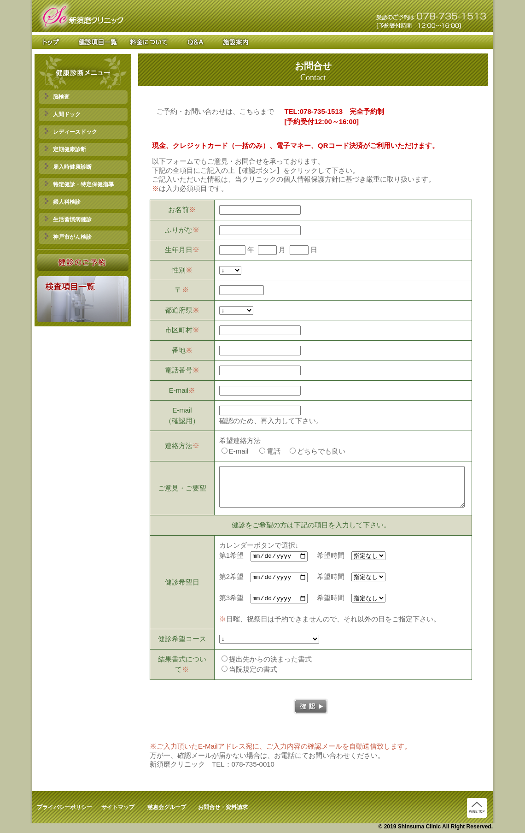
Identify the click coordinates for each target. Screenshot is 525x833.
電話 (269, 451)
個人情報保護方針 (310, 179)
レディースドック (71, 131)
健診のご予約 (83, 262)
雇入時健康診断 (68, 166)
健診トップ (54, 41)
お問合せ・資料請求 (223, 808)
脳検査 (57, 96)
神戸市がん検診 (68, 236)
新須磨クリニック (80, 16)
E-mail (235, 451)
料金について (150, 41)
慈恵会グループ (166, 808)
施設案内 (230, 41)
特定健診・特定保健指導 (79, 184)
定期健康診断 (65, 149)
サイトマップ (117, 808)
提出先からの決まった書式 (267, 660)
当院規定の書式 (249, 670)
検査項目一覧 (95, 41)
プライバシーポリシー (64, 808)
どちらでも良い (317, 451)
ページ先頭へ (477, 809)
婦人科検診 (63, 201)
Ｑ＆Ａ (195, 41)
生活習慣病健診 (68, 219)
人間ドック (63, 114)
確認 (310, 707)
